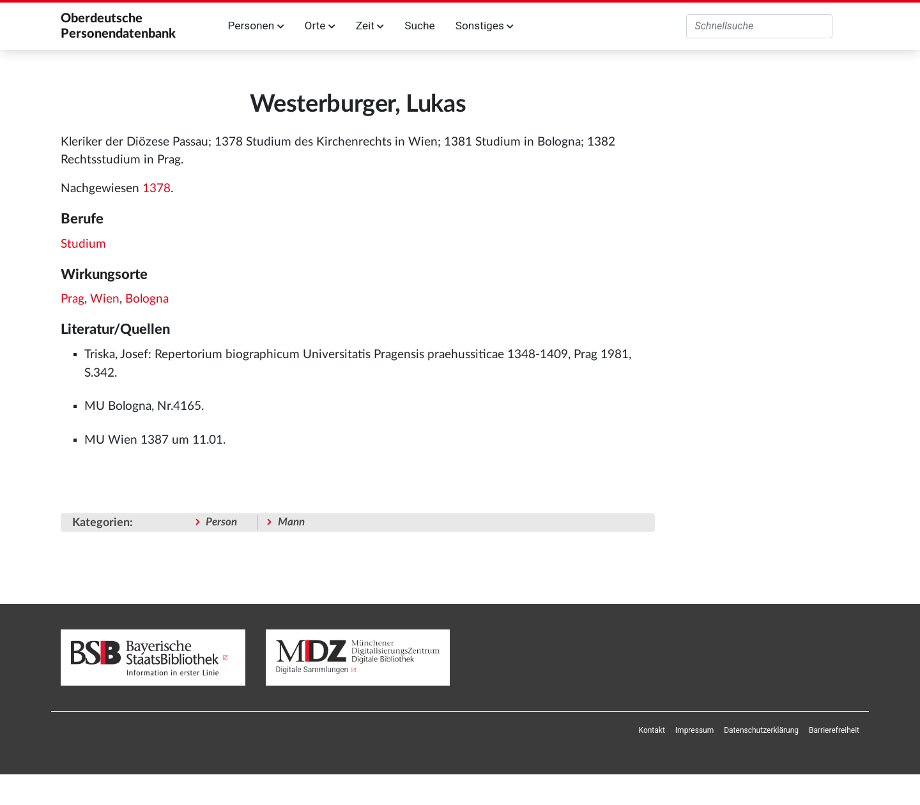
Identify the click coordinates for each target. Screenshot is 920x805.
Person (221, 521)
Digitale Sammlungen (312, 669)
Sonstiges (485, 25)
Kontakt (652, 730)
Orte (320, 25)
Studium (83, 244)
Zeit (370, 25)
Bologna (147, 299)
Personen (256, 25)
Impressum (694, 730)
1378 (156, 189)
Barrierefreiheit (834, 730)
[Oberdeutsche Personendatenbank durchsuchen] (759, 26)
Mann (291, 521)
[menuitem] (652, 730)
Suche (419, 25)
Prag (72, 299)
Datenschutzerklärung (761, 730)
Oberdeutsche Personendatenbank (118, 26)
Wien (104, 299)
